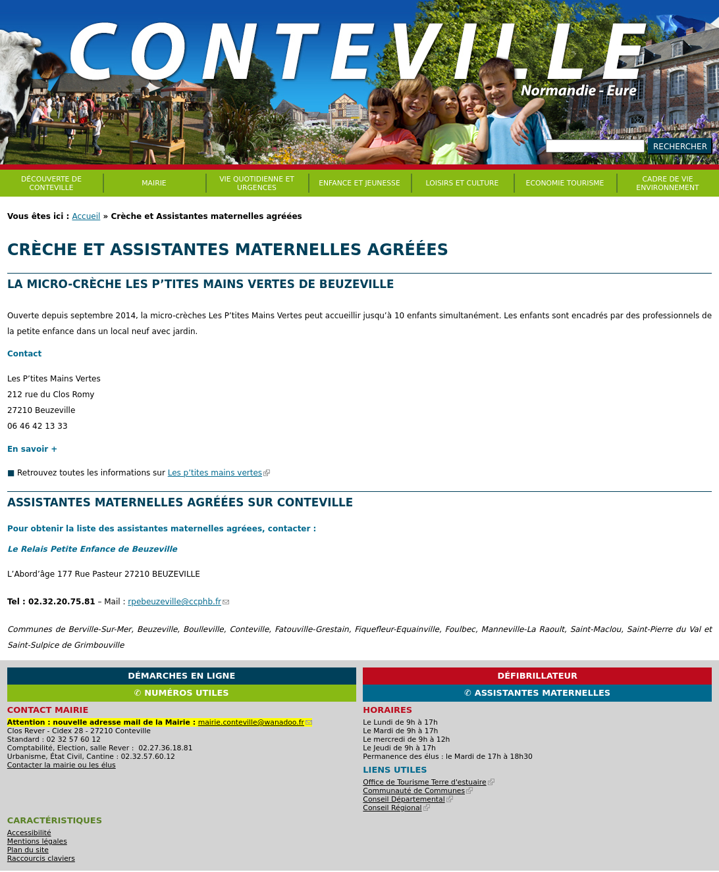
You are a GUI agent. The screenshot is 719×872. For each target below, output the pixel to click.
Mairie (154, 183)
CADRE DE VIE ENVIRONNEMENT (667, 183)
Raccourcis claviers (41, 858)
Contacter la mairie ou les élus (61, 765)
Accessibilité (29, 833)
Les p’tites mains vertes (219, 472)
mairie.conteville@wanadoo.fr (255, 722)
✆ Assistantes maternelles (537, 693)
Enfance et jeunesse (359, 183)
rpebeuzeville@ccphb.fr (178, 601)
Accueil (86, 216)
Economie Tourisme (565, 183)
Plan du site (28, 850)
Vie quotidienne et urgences (256, 183)
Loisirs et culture (462, 183)
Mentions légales (37, 841)
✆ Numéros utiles (181, 693)
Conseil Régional (396, 808)
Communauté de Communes (418, 791)
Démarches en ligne (181, 676)
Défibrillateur (537, 676)
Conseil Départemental (407, 799)
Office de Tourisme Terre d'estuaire (428, 782)
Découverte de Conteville (51, 183)
